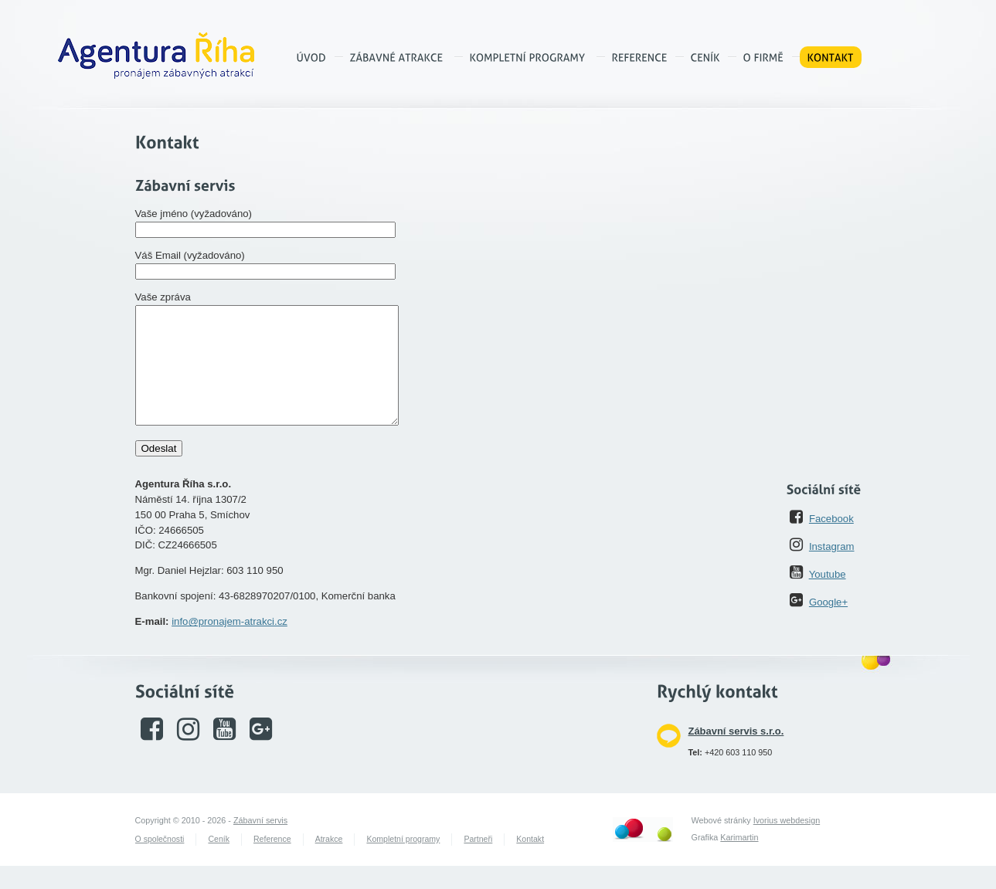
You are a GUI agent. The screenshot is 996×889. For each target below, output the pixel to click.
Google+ (828, 625)
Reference (272, 862)
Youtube (827, 597)
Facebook (831, 542)
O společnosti (160, 862)
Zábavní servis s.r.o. (736, 754)
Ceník (218, 862)
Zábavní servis (260, 843)
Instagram (832, 569)
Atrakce (329, 862)
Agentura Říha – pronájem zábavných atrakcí (156, 55)
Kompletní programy (403, 862)
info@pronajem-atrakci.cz (229, 644)
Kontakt (530, 862)
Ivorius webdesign (786, 843)
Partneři (478, 862)
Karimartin (739, 860)
